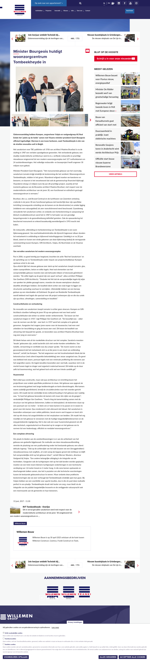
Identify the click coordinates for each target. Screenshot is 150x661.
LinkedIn (119, 3)
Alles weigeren (108, 657)
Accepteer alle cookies (132, 657)
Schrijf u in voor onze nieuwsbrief (115, 58)
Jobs (72, 11)
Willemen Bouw (21, 523)
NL (104, 3)
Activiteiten (38, 11)
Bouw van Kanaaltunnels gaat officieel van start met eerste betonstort (106, 123)
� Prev (12, 120)
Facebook (124, 3)
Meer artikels (115, 174)
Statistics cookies (10, 644)
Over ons (79, 11)
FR (109, 3)
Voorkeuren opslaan (15, 657)
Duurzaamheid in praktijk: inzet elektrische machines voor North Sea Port (106, 137)
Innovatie (57, 11)
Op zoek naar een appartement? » (49, 3)
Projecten (48, 11)
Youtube (130, 3)
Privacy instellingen (75, 622)
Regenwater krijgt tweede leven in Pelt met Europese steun (106, 107)
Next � (90, 120)
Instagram (136, 3)
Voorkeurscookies (10, 639)
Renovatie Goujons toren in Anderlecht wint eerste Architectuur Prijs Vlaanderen (107, 150)
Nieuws (65, 11)
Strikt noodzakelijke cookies (13, 633)
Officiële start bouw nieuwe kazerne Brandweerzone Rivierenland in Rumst (107, 164)
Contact (87, 11)
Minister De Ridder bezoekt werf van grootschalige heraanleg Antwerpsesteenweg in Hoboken (107, 97)
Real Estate (129, 11)
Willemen (19, 10)
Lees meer (55, 627)
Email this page (88, 51)
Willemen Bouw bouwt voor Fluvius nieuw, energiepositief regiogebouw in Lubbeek (106, 83)
